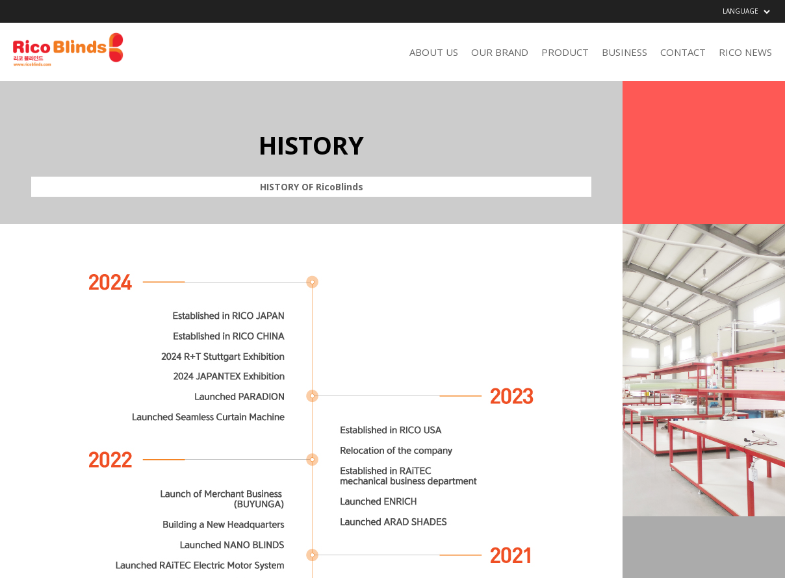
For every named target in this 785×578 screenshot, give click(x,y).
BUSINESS (624, 51)
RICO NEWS (745, 51)
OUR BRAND (499, 51)
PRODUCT (565, 51)
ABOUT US (433, 51)
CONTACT (683, 51)
